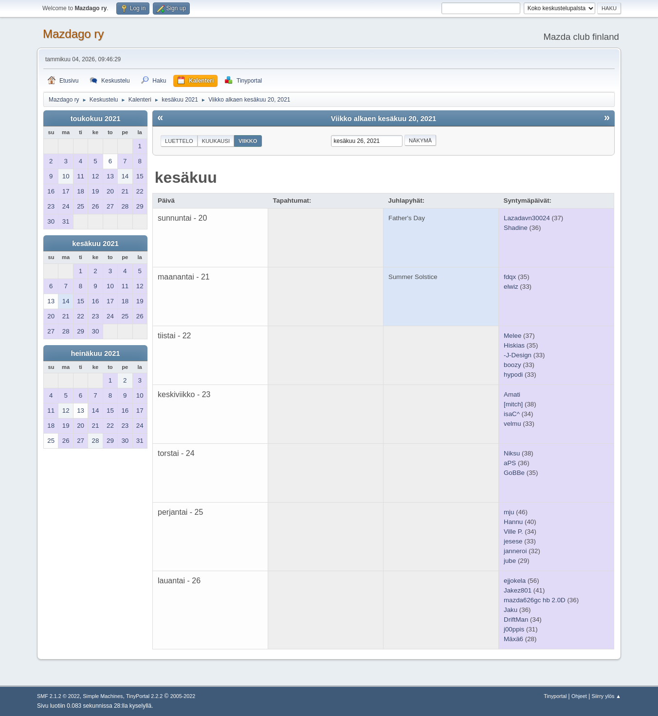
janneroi (515, 551)
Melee (512, 335)
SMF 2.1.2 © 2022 (58, 696)
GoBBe (514, 472)
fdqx (510, 276)
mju (509, 512)
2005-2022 (183, 696)
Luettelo (179, 141)
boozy (512, 364)
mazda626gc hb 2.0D (535, 600)
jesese (513, 541)
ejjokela (515, 580)
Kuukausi (216, 141)
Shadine (516, 227)
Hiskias (514, 345)
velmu (512, 423)
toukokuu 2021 (96, 118)
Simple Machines (103, 696)
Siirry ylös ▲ (606, 696)
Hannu (513, 521)
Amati (512, 394)
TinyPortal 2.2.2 (144, 696)
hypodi (513, 374)
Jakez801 (517, 590)
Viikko (247, 141)
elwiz (511, 286)
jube (510, 560)
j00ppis (514, 629)
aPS (510, 463)
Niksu (512, 453)
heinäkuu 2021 (95, 353)
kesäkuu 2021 (95, 243)
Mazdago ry (73, 33)
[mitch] (513, 404)
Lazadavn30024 (527, 218)
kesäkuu (186, 177)
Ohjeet (579, 696)
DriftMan (516, 619)
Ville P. (513, 531)
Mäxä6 (513, 639)
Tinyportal (555, 696)
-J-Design (517, 355)
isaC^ (512, 414)
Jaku (510, 609)
